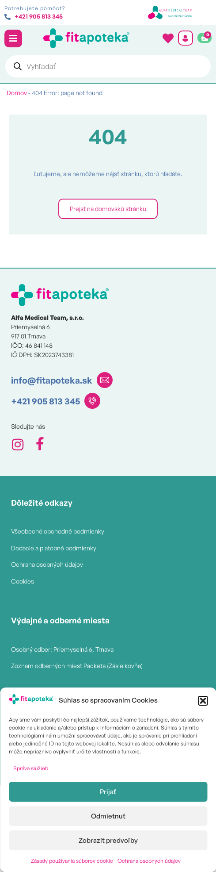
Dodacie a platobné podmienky (53, 548)
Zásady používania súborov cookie (72, 860)
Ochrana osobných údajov (149, 860)
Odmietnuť (108, 816)
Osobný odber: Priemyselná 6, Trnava (62, 649)
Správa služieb (30, 768)
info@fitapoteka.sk (51, 380)
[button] (202, 700)
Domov (17, 92)
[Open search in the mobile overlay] (108, 66)
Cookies (22, 581)
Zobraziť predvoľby (108, 840)
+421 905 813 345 (45, 401)
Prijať (108, 791)
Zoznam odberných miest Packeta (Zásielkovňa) (77, 665)
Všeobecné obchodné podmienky (57, 531)
